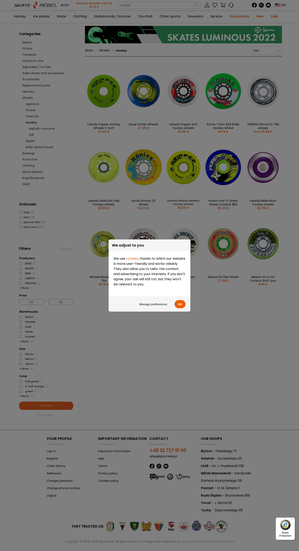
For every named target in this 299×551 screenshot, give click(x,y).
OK (180, 302)
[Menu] (292, 520)
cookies (132, 257)
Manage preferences (153, 302)
